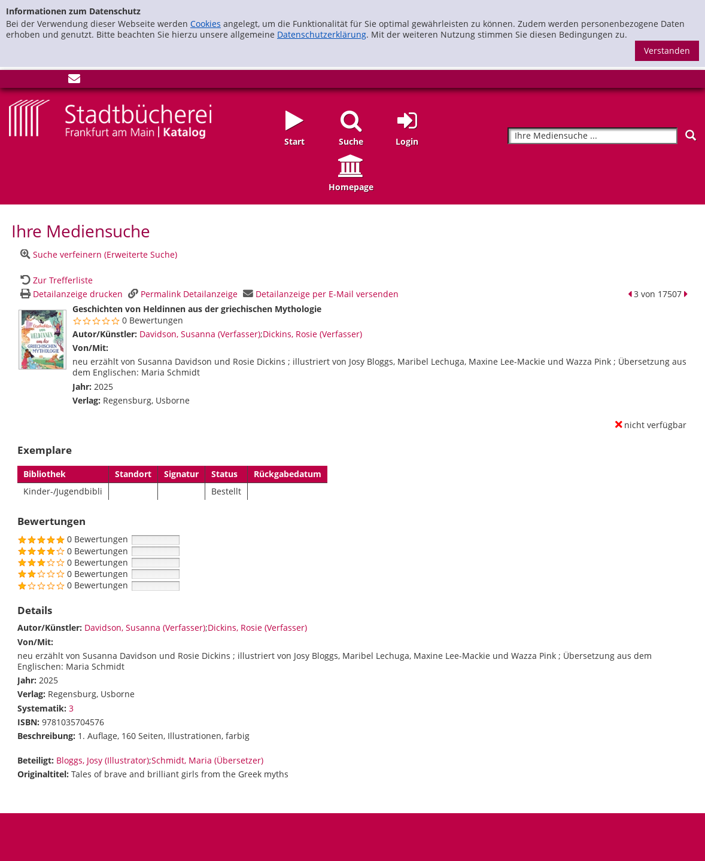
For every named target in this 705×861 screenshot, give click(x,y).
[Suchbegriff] (592, 136)
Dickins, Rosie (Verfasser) (312, 334)
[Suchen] (690, 135)
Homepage (351, 187)
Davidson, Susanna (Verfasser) (199, 334)
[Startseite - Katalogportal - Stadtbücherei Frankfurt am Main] (110, 118)
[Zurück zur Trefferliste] (55, 280)
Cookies (205, 23)
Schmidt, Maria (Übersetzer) (207, 760)
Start (294, 141)
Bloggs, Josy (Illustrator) (102, 760)
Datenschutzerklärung (321, 34)
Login (407, 141)
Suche (351, 141)
